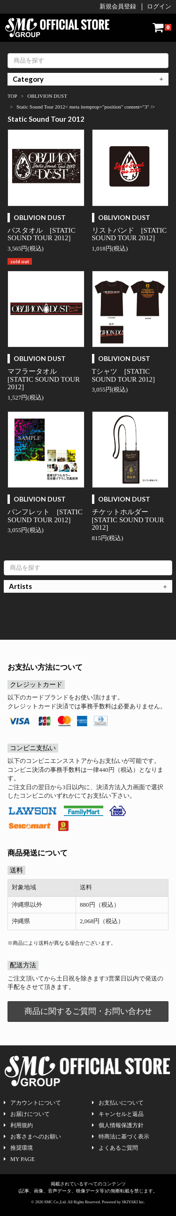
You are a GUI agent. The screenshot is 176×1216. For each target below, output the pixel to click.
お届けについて (27, 1114)
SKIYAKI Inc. (133, 1202)
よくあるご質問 (115, 1148)
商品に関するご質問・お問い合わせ (88, 1011)
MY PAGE (19, 1159)
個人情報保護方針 (118, 1125)
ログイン (159, 6)
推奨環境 (18, 1148)
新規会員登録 (117, 6)
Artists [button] (20, 586)
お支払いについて (118, 1102)
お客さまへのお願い (32, 1136)
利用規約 (18, 1125)
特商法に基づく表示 (120, 1136)
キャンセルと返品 (118, 1114)
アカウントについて (32, 1102)
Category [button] (28, 79)
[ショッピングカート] (162, 27)
